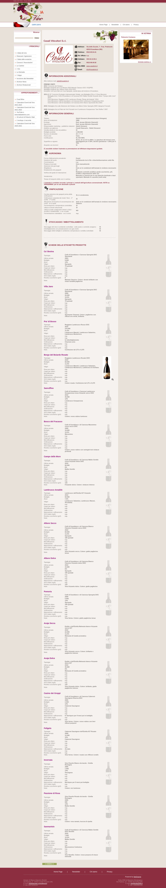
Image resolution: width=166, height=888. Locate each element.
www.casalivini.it (91, 66)
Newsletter (115, 24)
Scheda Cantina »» (144, 62)
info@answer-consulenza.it (38, 883)
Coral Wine (20, 99)
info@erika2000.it (137, 883)
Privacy (136, 24)
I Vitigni (19, 75)
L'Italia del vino (22, 53)
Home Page (103, 24)
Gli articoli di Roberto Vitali (26, 117)
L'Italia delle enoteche (24, 59)
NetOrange (137, 877)
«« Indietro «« (49, 864)
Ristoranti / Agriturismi (24, 56)
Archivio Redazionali (24, 85)
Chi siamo (126, 24)
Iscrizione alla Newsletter (25, 78)
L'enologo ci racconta (24, 120)
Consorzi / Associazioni (24, 62)
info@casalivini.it (92, 69)
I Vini (18, 69)
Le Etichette (21, 72)
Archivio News (21, 82)
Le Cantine (20, 66)
